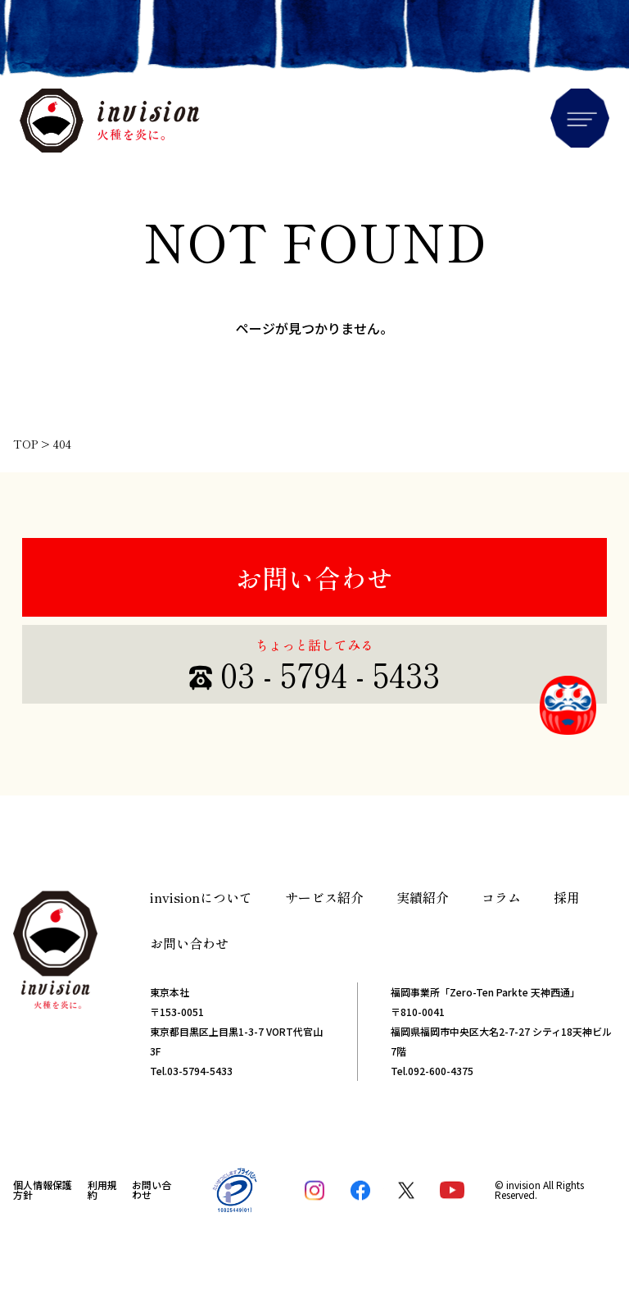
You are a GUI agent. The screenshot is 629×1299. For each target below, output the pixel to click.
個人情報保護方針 (42, 1189)
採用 (567, 897)
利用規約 (102, 1189)
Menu (579, 118)
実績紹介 (422, 897)
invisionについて (201, 897)
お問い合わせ (314, 577)
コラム (501, 897)
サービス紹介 (324, 897)
